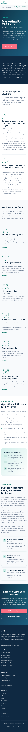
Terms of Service (5, 716)
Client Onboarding (5, 655)
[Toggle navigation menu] (25, 2)
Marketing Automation (6, 665)
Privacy (9, 726)
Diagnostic (3, 711)
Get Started (9, 46)
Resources (3, 703)
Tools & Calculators (6, 700)
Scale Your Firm (5, 683)
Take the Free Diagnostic (14, 616)
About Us (3, 693)
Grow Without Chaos (6, 680)
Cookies (19, 726)
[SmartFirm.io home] (4, 2)
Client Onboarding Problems (8, 675)
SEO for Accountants (6, 662)
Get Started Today (14, 611)
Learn (2, 698)
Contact (3, 706)
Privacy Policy (4, 713)
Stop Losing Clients (6, 678)
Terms (13, 726)
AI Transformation (5, 657)
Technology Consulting (6, 660)
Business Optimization (6, 652)
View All (3, 668)
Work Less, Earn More (6, 685)
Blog (2, 695)
